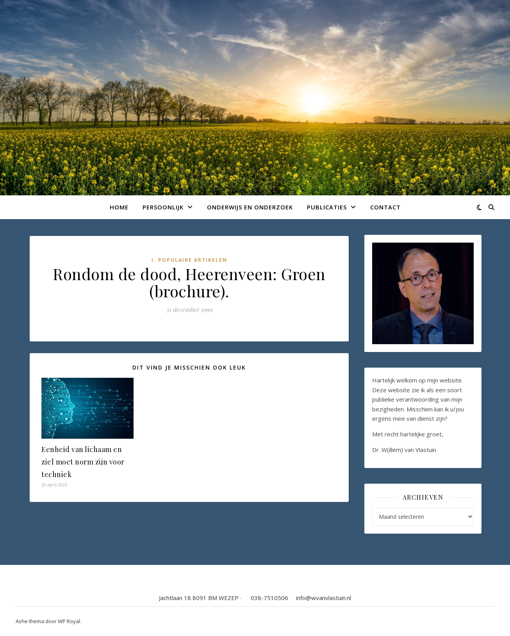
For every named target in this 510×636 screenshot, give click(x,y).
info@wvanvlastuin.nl (323, 598)
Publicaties (327, 207)
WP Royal (69, 621)
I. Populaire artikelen (189, 260)
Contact (385, 207)
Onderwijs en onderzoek (250, 207)
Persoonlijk (163, 207)
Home (119, 207)
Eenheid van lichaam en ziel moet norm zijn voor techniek (83, 462)
